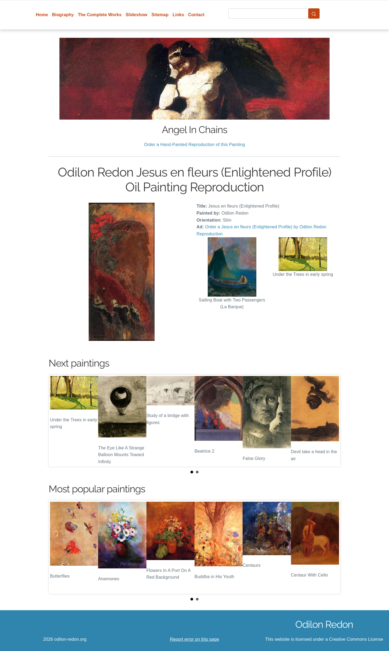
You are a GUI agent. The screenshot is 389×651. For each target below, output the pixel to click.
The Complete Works (100, 14)
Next (332, 420)
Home (42, 14)
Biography (63, 14)
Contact (196, 14)
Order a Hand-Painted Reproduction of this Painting (194, 144)
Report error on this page (194, 639)
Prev (57, 420)
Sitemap (159, 14)
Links (178, 14)
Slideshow (136, 14)
